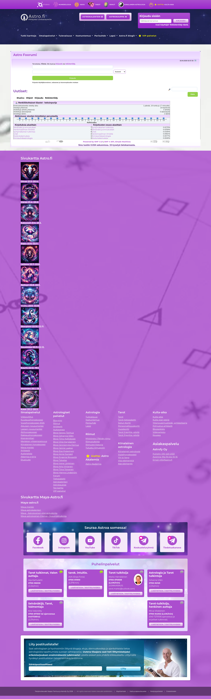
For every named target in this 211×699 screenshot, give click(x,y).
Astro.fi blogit (127, 36)
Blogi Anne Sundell (63, 454)
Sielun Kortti (124, 423)
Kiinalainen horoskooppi (33, 444)
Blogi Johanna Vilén (63, 436)
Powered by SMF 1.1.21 (93, 142)
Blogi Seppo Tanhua (63, 432)
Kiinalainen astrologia (134, 5)
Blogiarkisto (159, 429)
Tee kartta (58, 488)
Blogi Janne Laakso (63, 448)
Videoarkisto (159, 432)
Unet (15, 134)
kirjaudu (59, 64)
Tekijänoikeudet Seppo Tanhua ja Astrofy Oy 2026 (54, 691)
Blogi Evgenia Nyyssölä (65, 457)
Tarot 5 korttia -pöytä (128, 432)
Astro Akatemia (93, 464)
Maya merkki (27, 447)
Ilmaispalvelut (47, 36)
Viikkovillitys (27, 417)
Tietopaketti (59, 478)
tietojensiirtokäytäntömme (68, 658)
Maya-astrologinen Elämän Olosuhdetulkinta (44, 516)
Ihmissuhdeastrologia (22, 138)
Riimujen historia (94, 444)
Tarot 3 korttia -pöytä (128, 435)
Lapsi (113, 36)
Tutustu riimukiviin (95, 448)
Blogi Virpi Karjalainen (64, 442)
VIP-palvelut (147, 36)
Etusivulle (26, 460)
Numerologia (65, 5)
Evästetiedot (171, 691)
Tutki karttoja (28, 36)
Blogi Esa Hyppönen (63, 451)
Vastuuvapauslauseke (138, 691)
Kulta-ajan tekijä (161, 420)
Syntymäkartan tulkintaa (24, 132)
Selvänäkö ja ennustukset (24, 127)
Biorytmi (57, 420)
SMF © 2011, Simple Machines (117, 142)
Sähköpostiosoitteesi (40, 664)
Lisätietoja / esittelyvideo (45, 591)
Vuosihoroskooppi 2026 (33, 423)
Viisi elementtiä (126, 460)
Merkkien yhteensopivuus (34, 441)
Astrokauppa (118, 17)
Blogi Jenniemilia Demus (66, 445)
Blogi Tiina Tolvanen (63, 469)
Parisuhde (100, 36)
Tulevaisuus (65, 36)
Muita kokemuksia (21, 136)
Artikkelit (25, 450)
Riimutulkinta (93, 441)
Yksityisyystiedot (156, 691)
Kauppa (157, 435)
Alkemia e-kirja (28, 456)
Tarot (97, 5)
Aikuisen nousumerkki (32, 426)
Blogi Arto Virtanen (63, 466)
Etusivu (46, 5)
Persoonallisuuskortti (129, 426)
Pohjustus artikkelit (163, 426)
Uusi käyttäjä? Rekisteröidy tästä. (171, 25)
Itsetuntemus (83, 36)
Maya (82, 5)
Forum (56, 475)
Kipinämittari (27, 438)
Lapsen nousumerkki (31, 429)
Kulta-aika (164, 5)
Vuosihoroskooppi (127, 454)
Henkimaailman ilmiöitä (24, 129)
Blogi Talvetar (60, 460)
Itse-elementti (125, 463)
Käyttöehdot (121, 691)
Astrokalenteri (92, 17)
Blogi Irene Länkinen (63, 463)
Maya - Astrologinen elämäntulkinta (39, 513)
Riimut (112, 5)
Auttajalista (26, 453)
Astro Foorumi (25, 55)
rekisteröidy (70, 64)
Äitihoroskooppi (29, 432)
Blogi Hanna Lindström (65, 472)
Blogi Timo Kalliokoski (64, 439)
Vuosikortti (123, 429)
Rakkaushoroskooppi (31, 435)
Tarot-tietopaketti (127, 420)
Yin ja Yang (123, 457)
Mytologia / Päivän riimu (98, 438)
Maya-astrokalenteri (31, 510)
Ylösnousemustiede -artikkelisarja (170, 423)
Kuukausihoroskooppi (32, 420)
